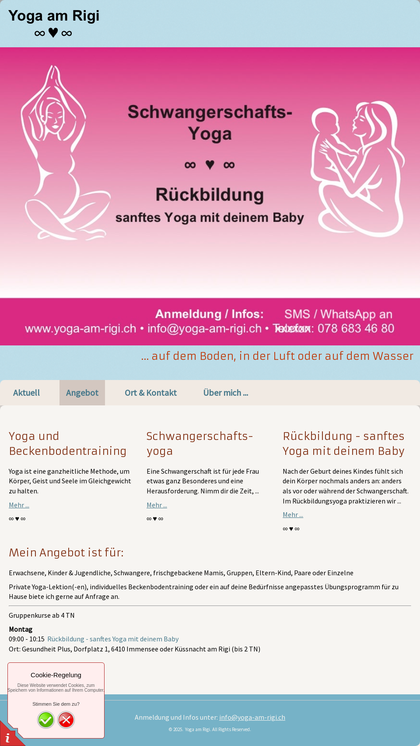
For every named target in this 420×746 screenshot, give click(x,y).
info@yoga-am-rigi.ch (252, 717)
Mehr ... (19, 504)
